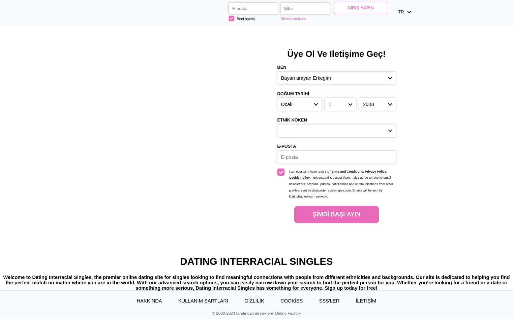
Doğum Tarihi (293, 93)
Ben (281, 67)
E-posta (286, 146)
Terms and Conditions (346, 171)
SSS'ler (329, 301)
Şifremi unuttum (293, 18)
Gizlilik (254, 301)
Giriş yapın (360, 7)
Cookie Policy (299, 177)
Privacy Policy (375, 171)
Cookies (291, 301)
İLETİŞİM (366, 301)
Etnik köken (292, 119)
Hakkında (149, 301)
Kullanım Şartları (203, 301)
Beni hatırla (242, 18)
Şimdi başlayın (336, 214)
